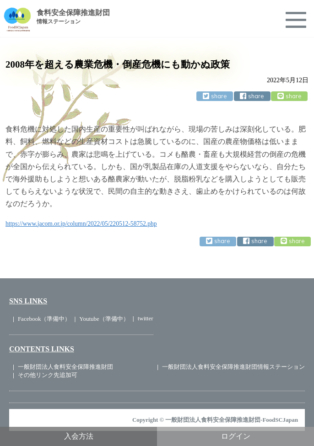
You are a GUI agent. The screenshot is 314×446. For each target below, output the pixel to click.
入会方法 (78, 436)
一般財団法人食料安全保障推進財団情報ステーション (233, 366)
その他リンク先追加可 (47, 375)
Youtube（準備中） (104, 318)
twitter (145, 318)
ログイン (235, 436)
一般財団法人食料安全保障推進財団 (65, 366)
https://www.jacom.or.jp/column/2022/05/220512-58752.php (81, 223)
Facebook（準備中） (44, 318)
